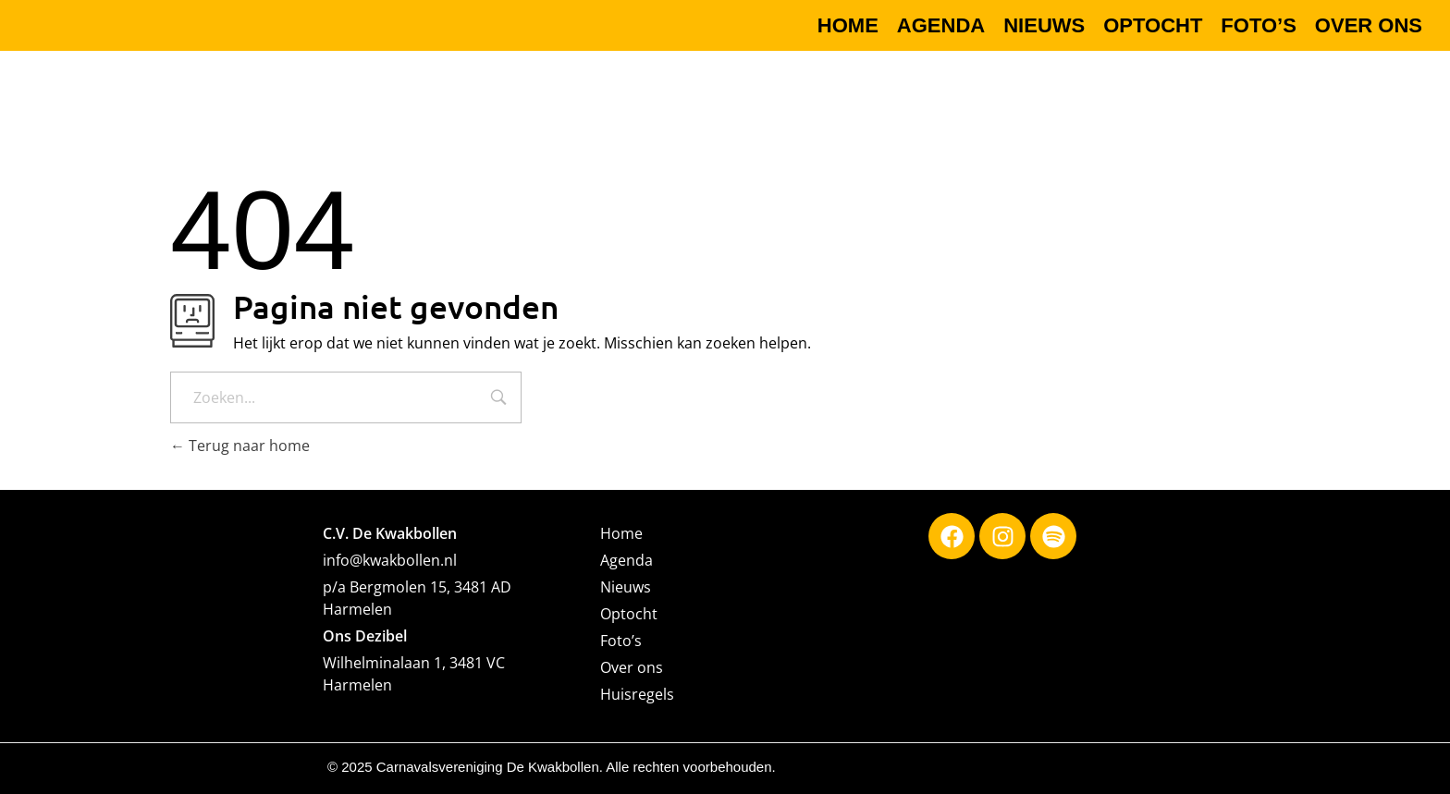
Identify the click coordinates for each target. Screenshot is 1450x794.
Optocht (628, 614)
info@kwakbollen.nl (390, 560)
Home (621, 533)
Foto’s (621, 640)
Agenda (626, 560)
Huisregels (637, 694)
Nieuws (625, 587)
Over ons (631, 667)
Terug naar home (240, 445)
